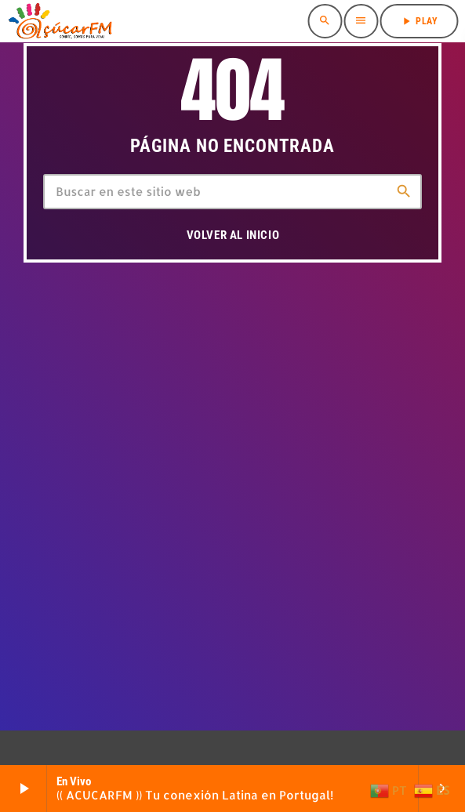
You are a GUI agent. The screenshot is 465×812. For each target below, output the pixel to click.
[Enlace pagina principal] (59, 21)
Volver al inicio (233, 235)
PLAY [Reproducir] (419, 21)
